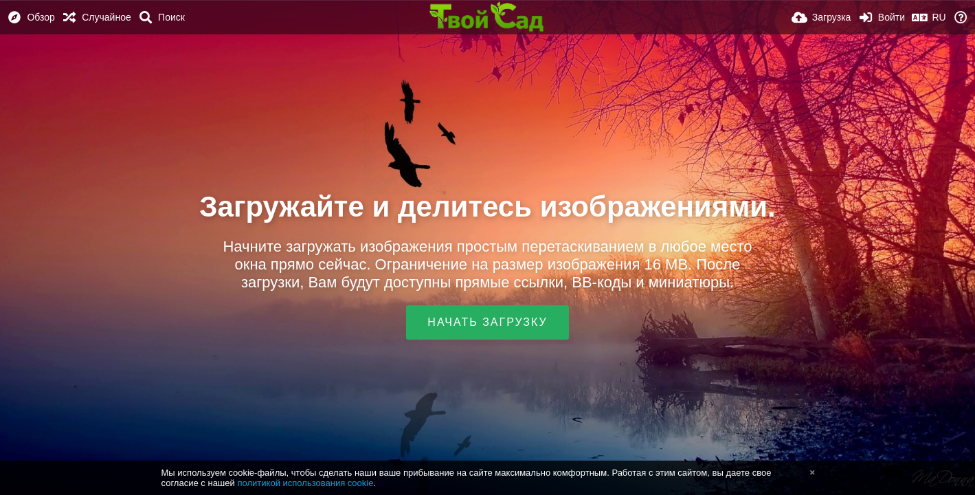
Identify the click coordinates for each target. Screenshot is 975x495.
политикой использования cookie (305, 483)
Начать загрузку (487, 322)
